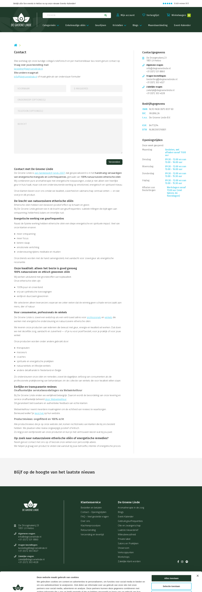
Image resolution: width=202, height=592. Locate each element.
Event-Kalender (126, 516)
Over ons (85, 521)
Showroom (123, 547)
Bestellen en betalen (91, 507)
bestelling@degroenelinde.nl (28, 68)
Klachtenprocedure (90, 525)
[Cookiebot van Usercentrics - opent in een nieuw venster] (18, 586)
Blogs (121, 512)
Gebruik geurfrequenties (130, 521)
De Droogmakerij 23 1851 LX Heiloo (156, 59)
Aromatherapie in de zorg (131, 507)
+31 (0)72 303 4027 (155, 82)
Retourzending (88, 530)
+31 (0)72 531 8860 (155, 71)
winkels (108, 317)
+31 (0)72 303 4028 (155, 93)
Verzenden (114, 162)
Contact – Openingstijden (93, 512)
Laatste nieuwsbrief (128, 530)
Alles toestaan (171, 558)
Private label (124, 538)
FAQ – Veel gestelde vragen (95, 516)
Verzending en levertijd (92, 534)
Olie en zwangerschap (129, 525)
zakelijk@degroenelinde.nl (160, 90)
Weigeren (171, 574)
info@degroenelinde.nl (25, 76)
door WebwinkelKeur (56, 399)
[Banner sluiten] (198, 556)
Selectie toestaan (171, 566)
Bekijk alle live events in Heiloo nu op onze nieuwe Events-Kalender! (44, 3)
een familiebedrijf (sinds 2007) (50, 172)
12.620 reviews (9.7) (176, 3)
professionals (94, 317)
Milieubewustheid (127, 534)
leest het (39, 413)
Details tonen (152, 586)
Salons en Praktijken (128, 543)
